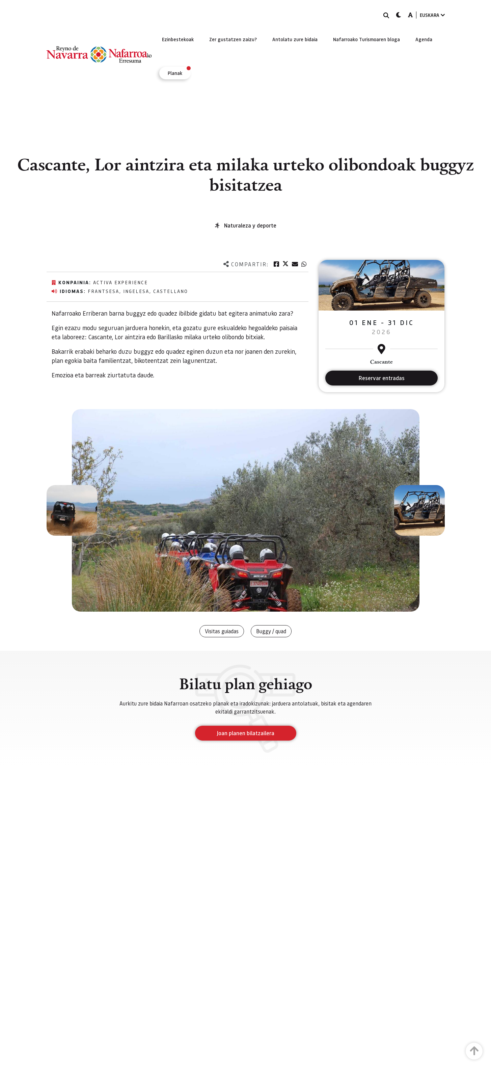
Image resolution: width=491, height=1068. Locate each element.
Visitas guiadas (222, 631)
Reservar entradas (382, 377)
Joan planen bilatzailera (245, 733)
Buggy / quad (271, 631)
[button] (72, 510)
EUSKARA (432, 15)
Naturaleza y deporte (250, 225)
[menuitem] (177, 39)
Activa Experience (120, 282)
